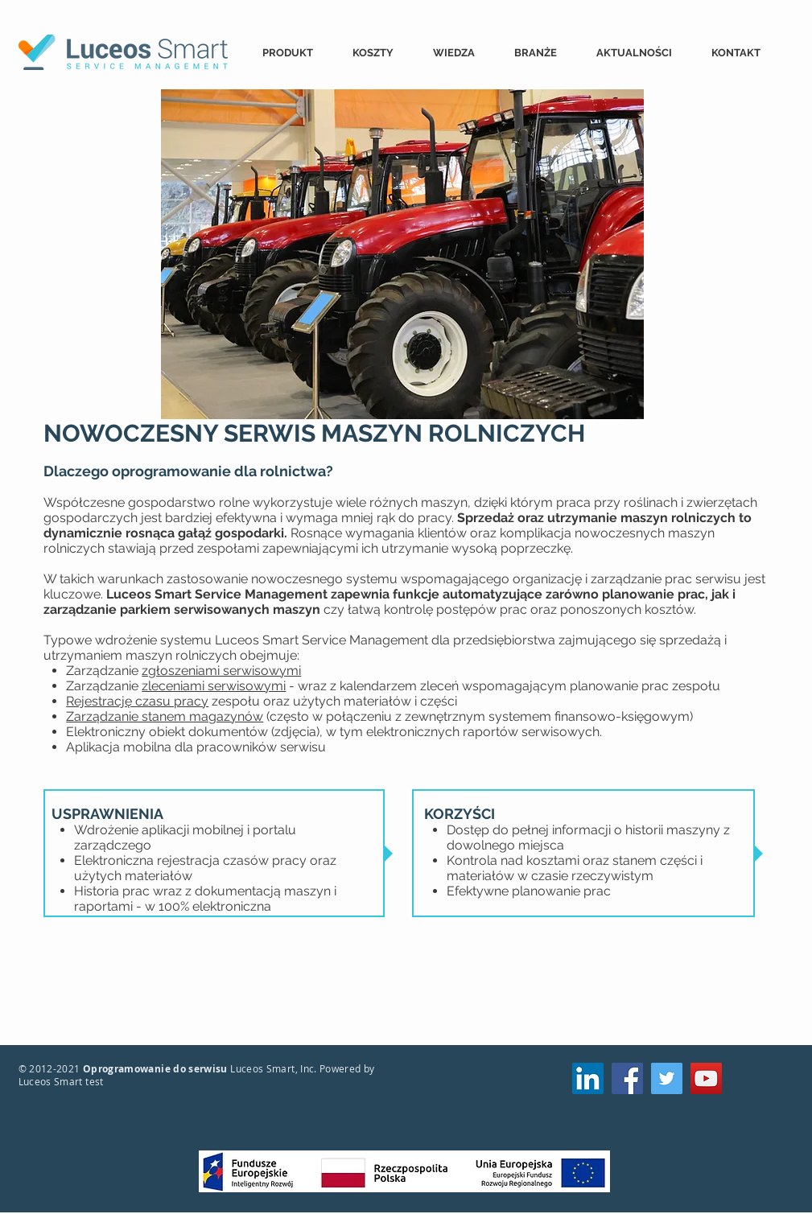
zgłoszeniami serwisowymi (221, 670)
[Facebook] (627, 1078)
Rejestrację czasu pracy (137, 701)
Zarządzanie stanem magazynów (164, 716)
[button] (295, 53)
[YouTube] (706, 1078)
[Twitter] (666, 1078)
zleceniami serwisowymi (214, 685)
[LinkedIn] (588, 1078)
